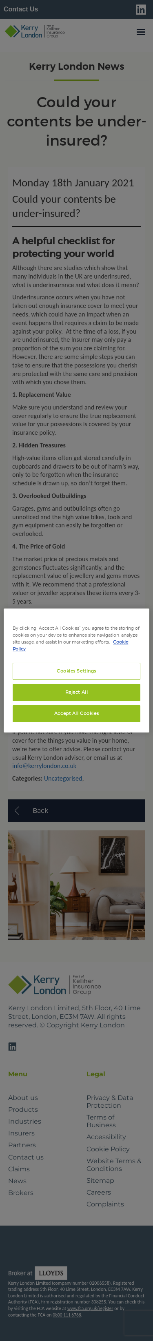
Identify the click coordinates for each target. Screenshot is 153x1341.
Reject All (76, 692)
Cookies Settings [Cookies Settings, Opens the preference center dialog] (76, 671)
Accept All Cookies (76, 713)
